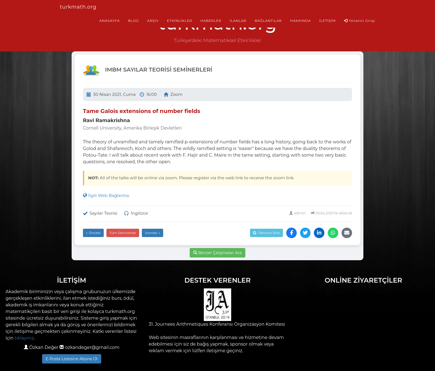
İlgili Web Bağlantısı (106, 195)
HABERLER (211, 21)
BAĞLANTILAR (268, 21)
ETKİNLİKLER (179, 21)
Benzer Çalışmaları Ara (217, 252)
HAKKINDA (300, 21)
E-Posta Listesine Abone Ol (72, 358)
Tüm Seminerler (123, 233)
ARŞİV (152, 21)
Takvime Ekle (266, 233)
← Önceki (93, 233)
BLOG (133, 21)
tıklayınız (24, 338)
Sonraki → (152, 233)
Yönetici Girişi (359, 21)
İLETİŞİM (327, 21)
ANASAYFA (109, 21)
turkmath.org (78, 7)
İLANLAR (238, 21)
